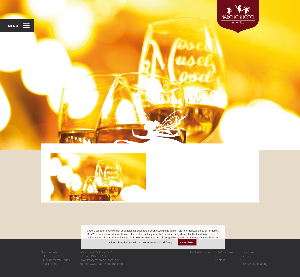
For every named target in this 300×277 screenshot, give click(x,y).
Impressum (247, 252)
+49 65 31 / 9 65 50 (101, 252)
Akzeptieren (187, 242)
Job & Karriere (224, 252)
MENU (13, 25)
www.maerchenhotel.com (106, 264)
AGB (242, 260)
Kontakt (220, 260)
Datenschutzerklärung (253, 264)
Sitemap (245, 256)
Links (218, 256)
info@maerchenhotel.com (104, 260)
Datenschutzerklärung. (160, 242)
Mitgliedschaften (200, 252)
